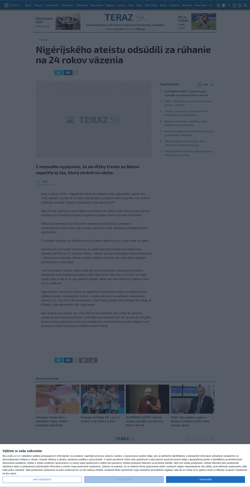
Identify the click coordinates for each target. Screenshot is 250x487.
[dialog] (125, 465)
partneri (17, 456)
